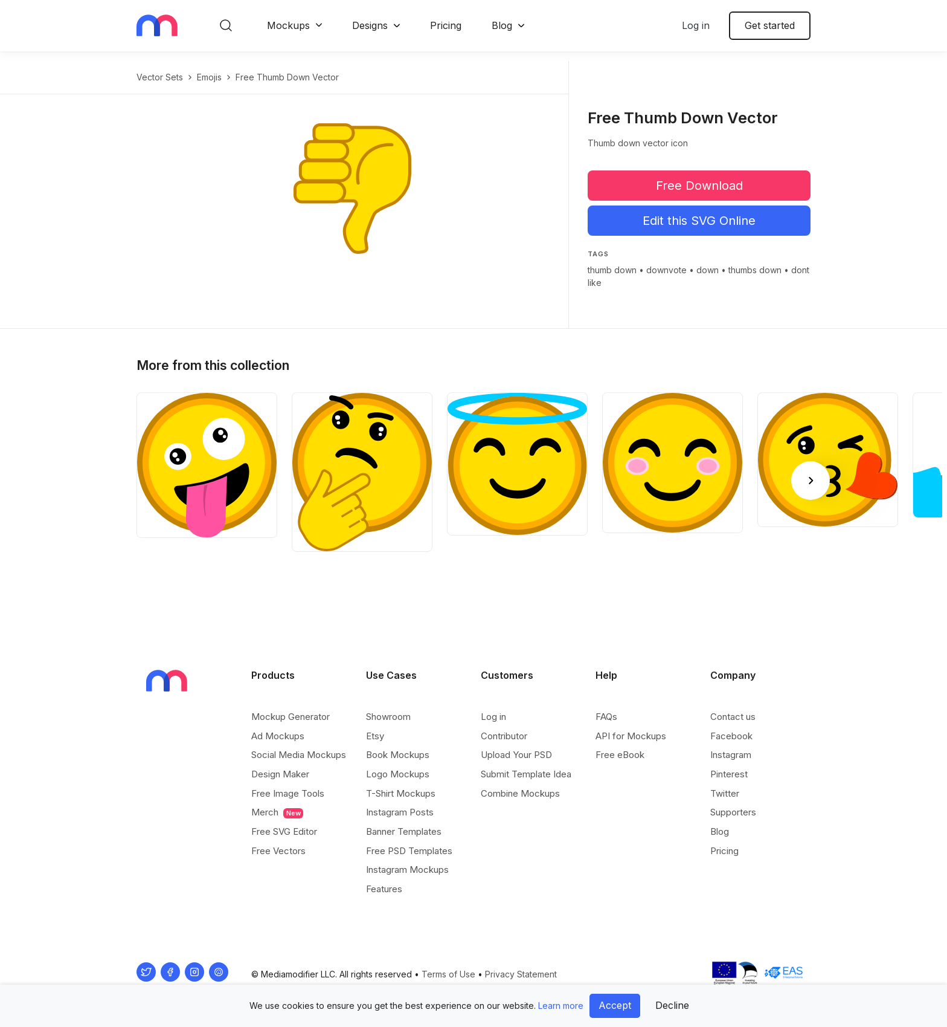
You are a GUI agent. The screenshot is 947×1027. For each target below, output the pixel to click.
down (707, 270)
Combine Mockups (520, 793)
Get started (770, 25)
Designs (370, 25)
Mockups (288, 25)
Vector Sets (159, 77)
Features (384, 889)
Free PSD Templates (409, 851)
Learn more (560, 1005)
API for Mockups (630, 736)
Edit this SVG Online (699, 220)
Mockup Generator (290, 716)
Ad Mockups (277, 736)
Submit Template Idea (526, 774)
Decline (672, 1005)
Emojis (209, 77)
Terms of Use (448, 974)
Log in (696, 25)
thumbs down (755, 270)
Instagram (730, 754)
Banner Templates (403, 831)
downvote (666, 270)
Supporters (733, 812)
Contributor (504, 736)
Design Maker (280, 774)
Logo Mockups (397, 774)
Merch (277, 812)
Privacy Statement (521, 974)
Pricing (445, 25)
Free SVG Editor (284, 831)
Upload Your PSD (516, 754)
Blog (502, 25)
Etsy (375, 736)
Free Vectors (278, 851)
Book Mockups (397, 754)
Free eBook (619, 754)
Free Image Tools (287, 793)
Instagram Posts (400, 812)
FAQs (606, 716)
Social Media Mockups (298, 754)
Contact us (733, 716)
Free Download (699, 185)
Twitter (724, 793)
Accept (615, 1005)
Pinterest (729, 774)
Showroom (388, 716)
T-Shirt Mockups (400, 793)
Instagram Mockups (407, 869)
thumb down (612, 270)
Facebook (731, 736)
